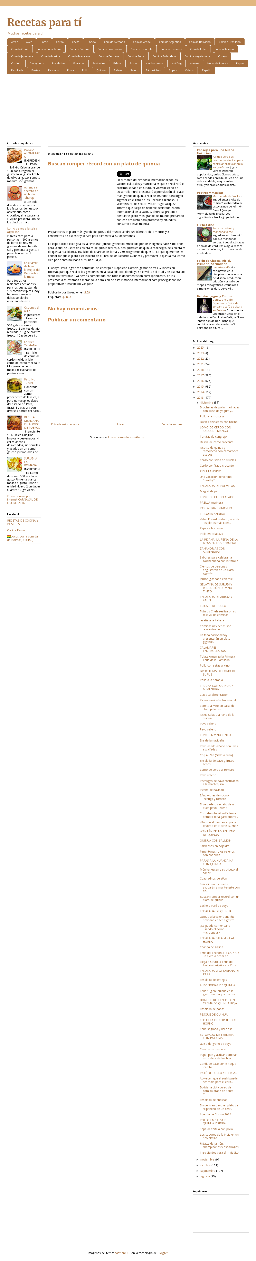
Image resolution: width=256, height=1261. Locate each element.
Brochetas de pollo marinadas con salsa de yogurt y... (220, 409)
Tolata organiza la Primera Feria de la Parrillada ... (217, 658)
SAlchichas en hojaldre (214, 846)
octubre (205, 1165)
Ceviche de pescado (213, 1049)
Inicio (120, 424)
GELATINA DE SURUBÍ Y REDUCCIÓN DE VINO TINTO (216, 587)
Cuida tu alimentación (214, 695)
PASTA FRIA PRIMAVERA (216, 508)
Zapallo (206, 70)
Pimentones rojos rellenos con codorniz (217, 853)
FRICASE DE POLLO (213, 606)
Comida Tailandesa (165, 56)
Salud (134, 70)
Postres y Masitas (210, 193)
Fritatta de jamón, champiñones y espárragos (219, 1145)
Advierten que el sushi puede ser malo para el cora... (219, 1080)
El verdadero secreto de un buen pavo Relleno (217, 806)
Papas (240, 63)
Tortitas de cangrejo (213, 436)
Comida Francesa (171, 49)
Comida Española (141, 49)
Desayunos (37, 63)
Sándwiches (153, 70)
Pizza (70, 70)
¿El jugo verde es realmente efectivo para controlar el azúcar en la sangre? (228, 162)
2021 (201, 364)
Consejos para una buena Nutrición (215, 151)
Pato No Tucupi (29, 381)
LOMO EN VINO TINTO (215, 735)
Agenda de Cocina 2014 (215, 1114)
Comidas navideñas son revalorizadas (215, 627)
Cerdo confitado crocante (217, 465)
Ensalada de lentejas (213, 980)
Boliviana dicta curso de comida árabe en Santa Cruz (217, 1090)
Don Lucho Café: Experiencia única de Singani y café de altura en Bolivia (227, 305)
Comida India (198, 49)
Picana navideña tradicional (218, 700)
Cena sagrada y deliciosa (216, 1029)
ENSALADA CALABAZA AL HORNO (217, 939)
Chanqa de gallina (211, 947)
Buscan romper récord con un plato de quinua (219, 898)
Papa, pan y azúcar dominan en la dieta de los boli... (218, 1056)
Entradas (79, 63)
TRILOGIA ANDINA (212, 514)
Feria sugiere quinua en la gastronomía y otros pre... (218, 992)
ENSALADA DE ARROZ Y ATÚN (216, 598)
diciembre (207, 402)
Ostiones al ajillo (31, 309)
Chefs (75, 42)
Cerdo (60, 42)
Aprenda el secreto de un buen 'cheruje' (31, 192)
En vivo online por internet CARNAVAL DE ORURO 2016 (22, 499)
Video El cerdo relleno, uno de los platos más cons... (219, 521)
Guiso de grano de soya (215, 1044)
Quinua (101, 70)
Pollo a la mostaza (212, 416)
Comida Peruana (108, 56)
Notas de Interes (217, 63)
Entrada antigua (172, 424)
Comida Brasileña (230, 42)
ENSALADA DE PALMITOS (217, 486)
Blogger (163, 1253)
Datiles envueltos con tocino (219, 422)
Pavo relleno (208, 724)
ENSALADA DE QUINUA (215, 911)
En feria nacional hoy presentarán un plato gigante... (215, 638)
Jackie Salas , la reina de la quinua (217, 716)
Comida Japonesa (22, 56)
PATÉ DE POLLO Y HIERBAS (218, 1073)
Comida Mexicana (79, 56)
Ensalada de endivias (213, 1100)
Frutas (134, 63)
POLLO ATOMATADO (32, 153)
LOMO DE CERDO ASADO (217, 497)
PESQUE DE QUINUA (214, 1014)
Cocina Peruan (16, 530)
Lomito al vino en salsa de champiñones (217, 707)
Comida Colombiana (49, 49)
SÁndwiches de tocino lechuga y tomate (214, 797)
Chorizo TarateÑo (30, 343)
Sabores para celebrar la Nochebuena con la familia (219, 559)
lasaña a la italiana (212, 620)
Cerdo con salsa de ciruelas (218, 460)
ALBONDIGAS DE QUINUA (217, 985)
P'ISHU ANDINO (210, 471)
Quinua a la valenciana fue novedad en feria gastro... (218, 918)
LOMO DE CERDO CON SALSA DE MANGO (215, 429)
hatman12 (121, 1253)
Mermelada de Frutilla (227, 196)
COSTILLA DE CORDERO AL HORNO (218, 1021)
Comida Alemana (114, 42)
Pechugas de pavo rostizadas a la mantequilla (219, 782)
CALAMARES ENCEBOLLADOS (213, 649)
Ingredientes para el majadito (219, 1152)
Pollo (85, 70)
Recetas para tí (44, 22)
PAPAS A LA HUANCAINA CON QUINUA (216, 862)
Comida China (19, 49)
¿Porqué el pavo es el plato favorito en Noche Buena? (219, 824)
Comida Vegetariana (197, 56)
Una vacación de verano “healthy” (216, 478)
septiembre (208, 1171)
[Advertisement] (128, 108)
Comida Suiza (135, 56)
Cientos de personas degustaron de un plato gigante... (217, 569)
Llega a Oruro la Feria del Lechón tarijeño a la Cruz (218, 963)
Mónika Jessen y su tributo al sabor (219, 871)
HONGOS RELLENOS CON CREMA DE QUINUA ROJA (218, 1001)
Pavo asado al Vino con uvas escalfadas (219, 747)
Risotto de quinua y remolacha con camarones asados (219, 451)
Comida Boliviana (200, 42)
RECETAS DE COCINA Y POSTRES (22, 522)
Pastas (35, 70)
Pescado (53, 70)
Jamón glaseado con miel (216, 579)
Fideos (117, 63)
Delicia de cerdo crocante (217, 442)
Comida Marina (50, 56)
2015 (201, 386)
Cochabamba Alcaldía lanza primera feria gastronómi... (219, 815)
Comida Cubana (79, 49)
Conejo (222, 56)
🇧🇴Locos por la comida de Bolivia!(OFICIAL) (22, 538)
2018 (201, 370)
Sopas (173, 70)
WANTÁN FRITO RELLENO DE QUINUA (217, 833)
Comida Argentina (170, 42)
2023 (201, 353)
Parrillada (17, 70)
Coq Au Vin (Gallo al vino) (216, 755)
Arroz (14, 42)
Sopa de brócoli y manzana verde (223, 230)
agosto (205, 1176)
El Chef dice (205, 225)
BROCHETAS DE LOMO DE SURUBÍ (218, 672)
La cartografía (222, 267)
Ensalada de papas (212, 1009)
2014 (201, 392)
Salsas (118, 70)
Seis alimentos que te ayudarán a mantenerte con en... (220, 887)
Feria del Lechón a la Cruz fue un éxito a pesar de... (219, 954)
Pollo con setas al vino (215, 665)
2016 (201, 381)
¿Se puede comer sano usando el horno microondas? (215, 929)
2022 (201, 358)
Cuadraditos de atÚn (213, 878)
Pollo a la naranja (211, 680)
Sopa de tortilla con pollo (216, 1129)
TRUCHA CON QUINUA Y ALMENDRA (216, 687)
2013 (201, 397)
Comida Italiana (224, 49)
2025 (201, 347)
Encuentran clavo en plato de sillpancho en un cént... (219, 1107)
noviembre (207, 1159)
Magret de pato (210, 491)
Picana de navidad (212, 790)
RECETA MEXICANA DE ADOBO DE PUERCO (32, 422)
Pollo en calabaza (211, 534)
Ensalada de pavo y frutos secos (217, 762)
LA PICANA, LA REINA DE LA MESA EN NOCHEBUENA (219, 541)
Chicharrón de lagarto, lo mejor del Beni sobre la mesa (32, 269)
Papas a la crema (211, 528)
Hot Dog (176, 63)
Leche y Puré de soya (214, 906)
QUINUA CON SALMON (215, 840)
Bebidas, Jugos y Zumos (214, 296)
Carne (44, 42)
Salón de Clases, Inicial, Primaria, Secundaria (214, 262)
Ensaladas (58, 63)
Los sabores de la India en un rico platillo (219, 1136)
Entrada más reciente (65, 424)
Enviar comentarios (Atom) (126, 437)
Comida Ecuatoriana (110, 49)
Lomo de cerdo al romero (217, 770)
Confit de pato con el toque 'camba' (218, 1065)
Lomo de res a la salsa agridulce (22, 230)
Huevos (194, 63)
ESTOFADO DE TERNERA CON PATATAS (217, 1036)
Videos (189, 70)
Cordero (16, 63)
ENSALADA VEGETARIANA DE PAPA (219, 972)
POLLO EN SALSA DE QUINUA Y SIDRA (214, 1121)
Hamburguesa (154, 63)
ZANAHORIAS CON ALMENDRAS (212, 550)
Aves (29, 42)
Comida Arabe (142, 42)
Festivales (99, 63)
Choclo (91, 42)
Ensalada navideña (212, 740)
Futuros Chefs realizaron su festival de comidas (218, 613)
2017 (201, 375)
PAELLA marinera (211, 502)
